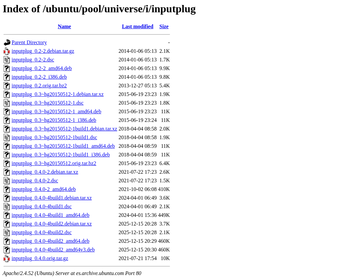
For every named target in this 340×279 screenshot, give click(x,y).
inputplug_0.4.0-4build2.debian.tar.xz (52, 224)
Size (164, 26)
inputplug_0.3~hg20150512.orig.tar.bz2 (54, 163)
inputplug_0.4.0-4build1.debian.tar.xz (52, 198)
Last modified (137, 26)
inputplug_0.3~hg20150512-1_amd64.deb (56, 111)
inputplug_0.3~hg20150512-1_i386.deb (54, 120)
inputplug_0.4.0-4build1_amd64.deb (50, 215)
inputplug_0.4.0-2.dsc (35, 180)
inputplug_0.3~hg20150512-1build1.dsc (54, 137)
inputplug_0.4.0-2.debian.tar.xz (45, 172)
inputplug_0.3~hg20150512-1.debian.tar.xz (58, 94)
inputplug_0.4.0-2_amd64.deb (44, 189)
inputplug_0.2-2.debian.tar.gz (43, 51)
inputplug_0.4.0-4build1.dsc (42, 206)
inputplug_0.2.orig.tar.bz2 (39, 85)
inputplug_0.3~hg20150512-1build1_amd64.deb (63, 146)
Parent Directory (29, 42)
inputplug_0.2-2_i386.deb (39, 77)
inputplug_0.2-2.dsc (33, 59)
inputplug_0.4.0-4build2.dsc (42, 232)
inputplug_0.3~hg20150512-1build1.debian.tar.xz (64, 129)
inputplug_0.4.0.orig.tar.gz (40, 258)
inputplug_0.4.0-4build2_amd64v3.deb (53, 249)
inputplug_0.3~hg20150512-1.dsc (48, 103)
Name (64, 26)
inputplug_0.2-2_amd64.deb (42, 68)
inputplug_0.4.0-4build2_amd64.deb (50, 241)
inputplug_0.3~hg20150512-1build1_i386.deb (61, 154)
